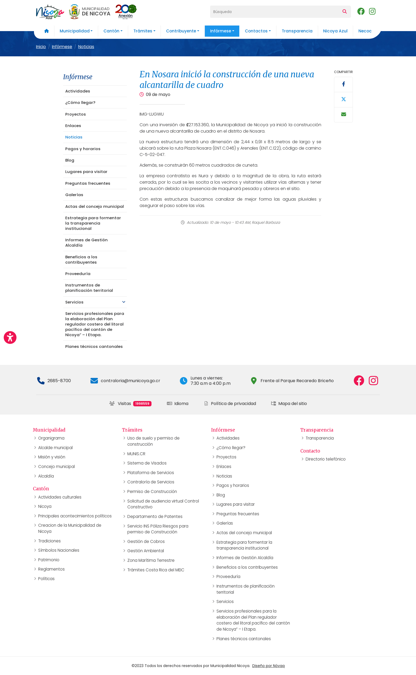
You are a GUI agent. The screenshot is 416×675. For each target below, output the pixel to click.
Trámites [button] (142, 31)
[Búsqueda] (274, 12)
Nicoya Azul (335, 31)
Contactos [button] (256, 31)
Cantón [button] (111, 31)
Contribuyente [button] (181, 31)
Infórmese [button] (220, 31)
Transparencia (297, 31)
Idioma (177, 403)
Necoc (365, 31)
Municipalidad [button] (75, 31)
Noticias (86, 46)
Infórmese (62, 46)
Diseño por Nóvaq (268, 665)
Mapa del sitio (289, 403)
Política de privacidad (229, 403)
